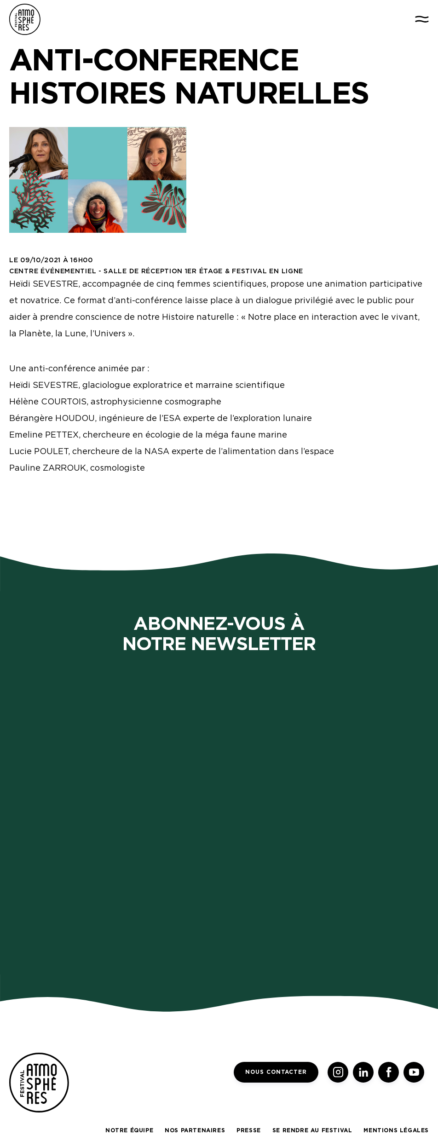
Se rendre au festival (312, 1130)
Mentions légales (396, 1130)
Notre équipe (129, 1130)
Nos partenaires (195, 1130)
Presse (248, 1130)
